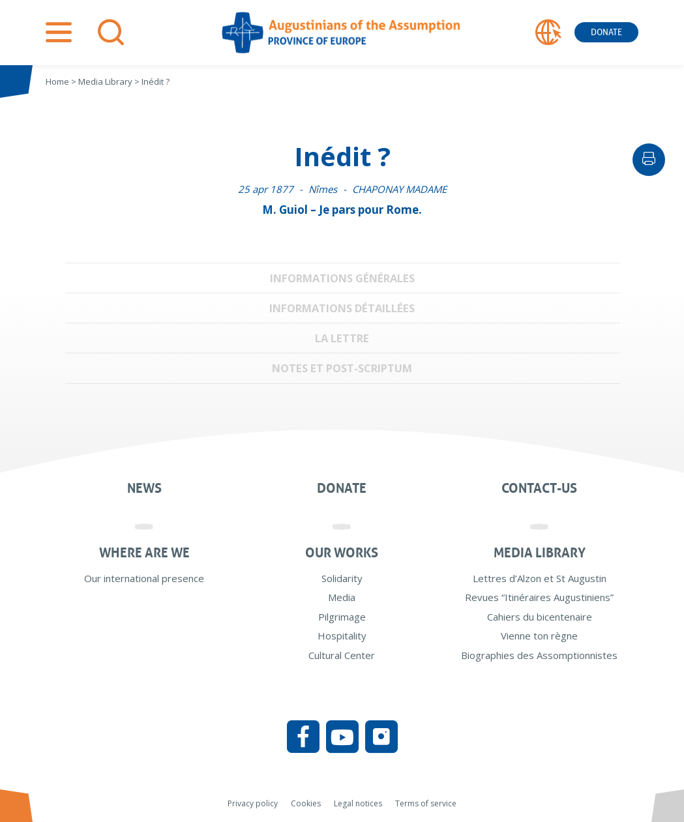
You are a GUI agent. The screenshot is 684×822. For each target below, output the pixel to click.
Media (341, 597)
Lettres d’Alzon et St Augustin (539, 578)
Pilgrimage (342, 616)
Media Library (540, 553)
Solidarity (342, 578)
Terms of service (425, 803)
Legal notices (358, 803)
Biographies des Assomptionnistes (539, 655)
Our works (341, 553)
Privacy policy (253, 803)
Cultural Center (341, 655)
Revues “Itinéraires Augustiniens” (539, 597)
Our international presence (144, 578)
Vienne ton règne (539, 635)
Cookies (306, 803)
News (144, 488)
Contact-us (539, 488)
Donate (606, 32)
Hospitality (342, 635)
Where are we (144, 553)
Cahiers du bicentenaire (539, 616)
